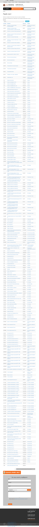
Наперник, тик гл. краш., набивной (12, 74)
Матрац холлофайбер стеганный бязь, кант (14, 115)
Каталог (7, 8)
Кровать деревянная (10, 458)
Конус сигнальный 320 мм (11, 324)
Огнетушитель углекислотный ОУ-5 (12, 344)
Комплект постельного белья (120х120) (13, 48)
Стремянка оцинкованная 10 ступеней (13, 389)
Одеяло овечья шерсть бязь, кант (12, 89)
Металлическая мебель (31, 230)
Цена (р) (24, 23)
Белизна (8, 269)
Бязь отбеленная (10, 222)
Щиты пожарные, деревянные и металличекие (14, 369)
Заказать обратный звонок (31, 519)
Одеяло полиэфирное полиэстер (12, 261)
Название (8, 23)
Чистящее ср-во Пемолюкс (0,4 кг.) (12, 313)
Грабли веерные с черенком (11, 274)
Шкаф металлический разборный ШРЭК (13, 232)
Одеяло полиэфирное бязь (11, 83)
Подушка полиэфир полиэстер (12, 104)
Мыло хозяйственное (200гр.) (11, 304)
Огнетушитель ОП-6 (10, 445)
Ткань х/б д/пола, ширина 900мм (12, 422)
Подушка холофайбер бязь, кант (12, 107)
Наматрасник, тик (10, 77)
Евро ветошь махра (10, 150)
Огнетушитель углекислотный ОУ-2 (12, 340)
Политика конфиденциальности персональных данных (12, 522)
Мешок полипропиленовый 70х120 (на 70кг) (14, 298)
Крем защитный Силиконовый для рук (13, 283)
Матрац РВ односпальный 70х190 (12, 254)
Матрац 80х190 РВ (10, 256)
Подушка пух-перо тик (10, 102)
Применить (27, 21)
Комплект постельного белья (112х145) (13, 51)
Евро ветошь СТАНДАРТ (11, 118)
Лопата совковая (10, 285)
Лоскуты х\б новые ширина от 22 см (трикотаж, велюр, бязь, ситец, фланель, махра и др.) (14, 170)
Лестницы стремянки (30, 382)
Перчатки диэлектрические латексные (13, 413)
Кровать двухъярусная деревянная (12, 459)
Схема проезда (29, 524)
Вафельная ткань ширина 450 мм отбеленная (14, 420)
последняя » (34, 469)
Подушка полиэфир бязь (11, 105)
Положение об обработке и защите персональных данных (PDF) (12, 526)
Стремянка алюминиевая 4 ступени (12, 393)
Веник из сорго (9, 272)
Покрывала (29, 456)
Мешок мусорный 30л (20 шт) (11, 294)
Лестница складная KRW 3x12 (12, 405)
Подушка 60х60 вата (10, 263)
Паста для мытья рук (10, 305)
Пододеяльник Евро (10, 71)
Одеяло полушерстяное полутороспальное (14, 93)
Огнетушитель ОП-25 (10, 448)
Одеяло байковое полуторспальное (13, 96)
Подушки (28, 100)
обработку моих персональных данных (21, 498)
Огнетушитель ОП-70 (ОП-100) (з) (12, 452)
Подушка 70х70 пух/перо (11, 267)
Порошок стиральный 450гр (11, 307)
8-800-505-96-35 (19, 4)
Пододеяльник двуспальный (11, 68)
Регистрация (12, 0)
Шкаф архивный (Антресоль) (11, 238)
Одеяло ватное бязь (10, 80)
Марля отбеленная (10, 226)
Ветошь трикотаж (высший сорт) (12, 126)
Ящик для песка (29, 374)
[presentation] (15, 501)
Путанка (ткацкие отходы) (11, 157)
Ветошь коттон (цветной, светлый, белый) (14, 122)
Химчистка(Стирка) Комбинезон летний (13, 463)
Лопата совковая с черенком (11, 287)
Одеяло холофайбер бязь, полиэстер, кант (14, 87)
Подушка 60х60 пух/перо (11, 265)
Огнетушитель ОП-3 (10, 441)
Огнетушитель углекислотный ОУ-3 (12, 342)
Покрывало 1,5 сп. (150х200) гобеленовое (14, 456)
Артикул (4, 23)
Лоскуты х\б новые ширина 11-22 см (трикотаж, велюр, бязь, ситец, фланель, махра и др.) (14, 162)
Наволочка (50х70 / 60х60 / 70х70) (13, 54)
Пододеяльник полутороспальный (12, 65)
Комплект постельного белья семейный (13, 42)
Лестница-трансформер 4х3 (11, 407)
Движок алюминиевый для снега (12, 276)
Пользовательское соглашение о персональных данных (12, 524)
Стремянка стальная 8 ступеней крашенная (14, 411)
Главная (4, 11)
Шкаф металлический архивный (12, 234)
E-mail (9, 486)
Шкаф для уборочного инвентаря (12, 236)
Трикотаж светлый (10, 129)
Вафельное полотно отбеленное (12, 182)
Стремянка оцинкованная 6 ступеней (13, 382)
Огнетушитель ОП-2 (10, 333)
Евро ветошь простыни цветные (12, 142)
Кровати (28, 250)
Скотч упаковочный (10, 309)
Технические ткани (30, 118)
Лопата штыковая (10, 289)
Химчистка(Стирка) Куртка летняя (12, 465)
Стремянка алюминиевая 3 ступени (12, 391)
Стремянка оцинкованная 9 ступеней (13, 388)
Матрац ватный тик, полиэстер (12, 109)
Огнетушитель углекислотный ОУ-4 (12, 454)
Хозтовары (29, 120)
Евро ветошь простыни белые (12, 146)
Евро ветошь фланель (10, 155)
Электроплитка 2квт (10, 316)
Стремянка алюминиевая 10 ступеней (13, 395)
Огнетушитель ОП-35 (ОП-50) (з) (12, 450)
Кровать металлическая (11, 250)
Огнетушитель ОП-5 (10, 443)
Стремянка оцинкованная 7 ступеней (13, 384)
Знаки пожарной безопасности (12, 379)
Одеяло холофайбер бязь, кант (12, 85)
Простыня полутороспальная (11, 57)
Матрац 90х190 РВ (10, 258)
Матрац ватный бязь (10, 111)
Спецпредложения (17, 8)
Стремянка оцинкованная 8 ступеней (13, 386)
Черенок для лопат (10, 311)
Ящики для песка (9, 374)
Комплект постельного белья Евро (12, 36)
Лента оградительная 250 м (11, 330)
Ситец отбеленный (10, 219)
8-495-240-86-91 (31, 511)
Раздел (28, 23)
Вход (7, 0)
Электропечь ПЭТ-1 (10, 315)
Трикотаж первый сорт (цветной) (12, 186)
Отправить (10, 504)
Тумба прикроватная (10, 240)
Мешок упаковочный (10, 300)
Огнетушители (29, 333)
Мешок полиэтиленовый (11, 296)
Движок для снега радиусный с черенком (13, 278)
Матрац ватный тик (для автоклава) (13, 113)
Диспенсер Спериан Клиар (11, 280)
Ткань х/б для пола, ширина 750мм (12, 429)
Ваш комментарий (11, 491)
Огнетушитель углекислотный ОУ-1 (12, 338)
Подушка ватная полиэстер (11, 100)
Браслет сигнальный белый (11, 242)
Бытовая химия (29, 269)
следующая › (32, 469)
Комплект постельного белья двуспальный (14, 31)
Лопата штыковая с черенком (12, 291)
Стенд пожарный (10, 372)
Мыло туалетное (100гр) (11, 302)
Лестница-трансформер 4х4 (11, 409)
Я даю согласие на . (18, 498)
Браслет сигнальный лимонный (12, 318)
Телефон (10, 482)
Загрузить (29, 489)
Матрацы (28, 109)
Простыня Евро (9, 62)
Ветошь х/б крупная (10, 424)
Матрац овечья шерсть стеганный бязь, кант (14, 116)
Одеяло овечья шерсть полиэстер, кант (13, 91)
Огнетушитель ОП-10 (10, 447)
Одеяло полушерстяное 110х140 (12, 94)
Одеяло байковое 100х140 (11, 98)
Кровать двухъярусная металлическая (13, 252)
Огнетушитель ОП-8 (10, 336)
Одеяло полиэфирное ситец (11, 82)
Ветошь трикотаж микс (11, 133)
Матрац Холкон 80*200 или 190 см (12, 461)
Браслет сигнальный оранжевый (12, 321)
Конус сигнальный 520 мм (11, 327)
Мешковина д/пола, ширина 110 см (12, 436)
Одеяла (28, 80)
